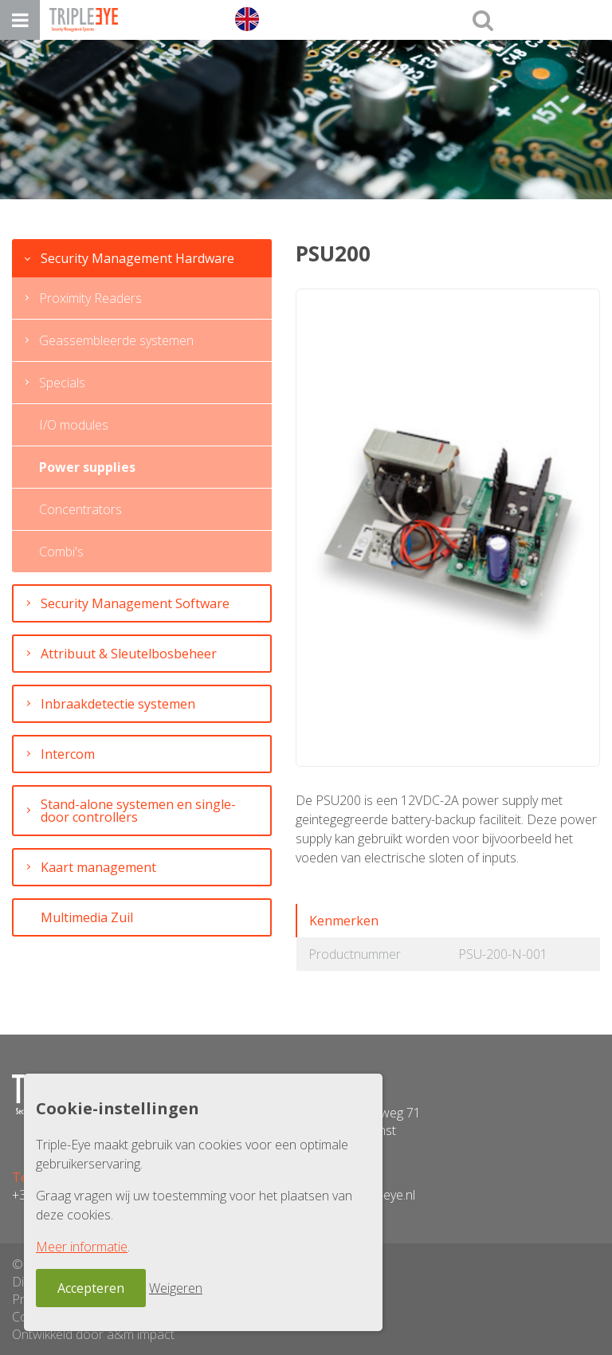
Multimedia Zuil (87, 917)
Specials (62, 382)
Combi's (61, 551)
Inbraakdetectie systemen (118, 704)
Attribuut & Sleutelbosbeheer (129, 653)
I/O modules (73, 425)
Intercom (68, 754)
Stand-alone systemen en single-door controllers (138, 810)
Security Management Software (135, 603)
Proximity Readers (90, 298)
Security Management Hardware (137, 258)
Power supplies (87, 467)
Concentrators (80, 509)
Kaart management (98, 867)
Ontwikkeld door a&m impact (93, 1334)
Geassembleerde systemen (116, 340)
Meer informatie (82, 1246)
